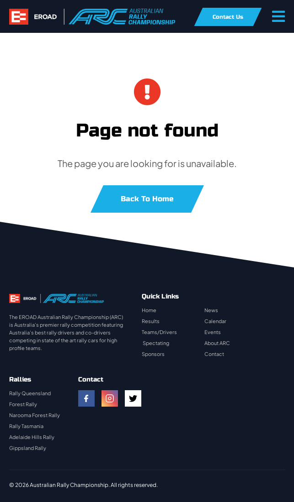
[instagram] (110, 398)
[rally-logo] (92, 13)
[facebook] (86, 398)
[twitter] (133, 398)
